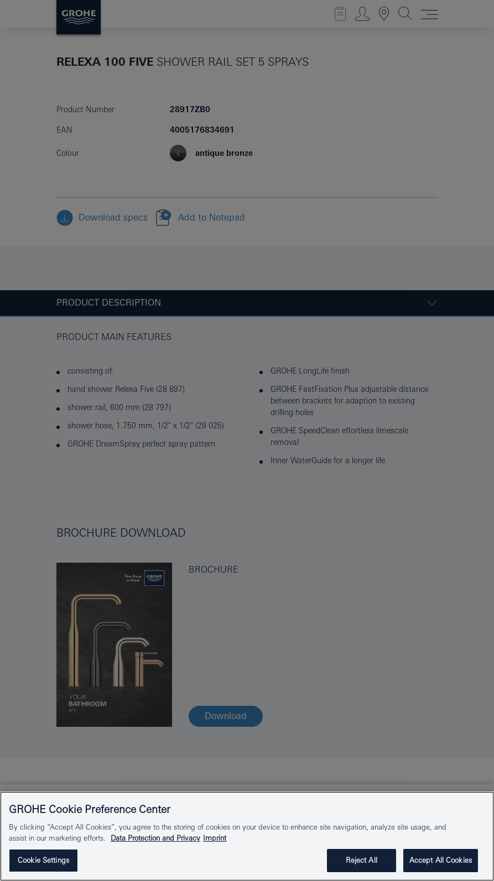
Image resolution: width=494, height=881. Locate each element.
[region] (247, 836)
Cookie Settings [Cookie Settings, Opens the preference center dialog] (43, 860)
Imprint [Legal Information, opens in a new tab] (214, 838)
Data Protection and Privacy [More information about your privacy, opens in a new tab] (155, 838)
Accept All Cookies (440, 860)
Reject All (361, 860)
